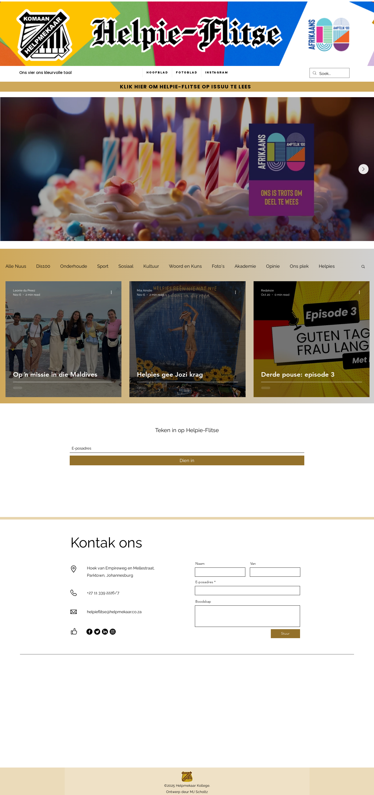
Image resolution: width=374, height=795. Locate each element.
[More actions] (113, 292)
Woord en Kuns (185, 266)
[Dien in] (187, 460)
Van (253, 563)
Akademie (245, 266)
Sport (102, 266)
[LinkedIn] (105, 632)
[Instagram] (113, 632)
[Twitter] (97, 632)
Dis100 (43, 266)
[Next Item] (364, 169)
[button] (363, 266)
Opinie (273, 266)
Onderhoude (73, 266)
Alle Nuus (15, 266)
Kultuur (151, 266)
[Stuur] (285, 633)
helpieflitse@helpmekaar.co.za (114, 611)
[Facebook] (89, 632)
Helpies (327, 266)
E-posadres (204, 582)
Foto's (218, 266)
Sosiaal (125, 266)
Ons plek (299, 266)
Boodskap (203, 601)
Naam (200, 563)
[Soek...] (329, 73)
